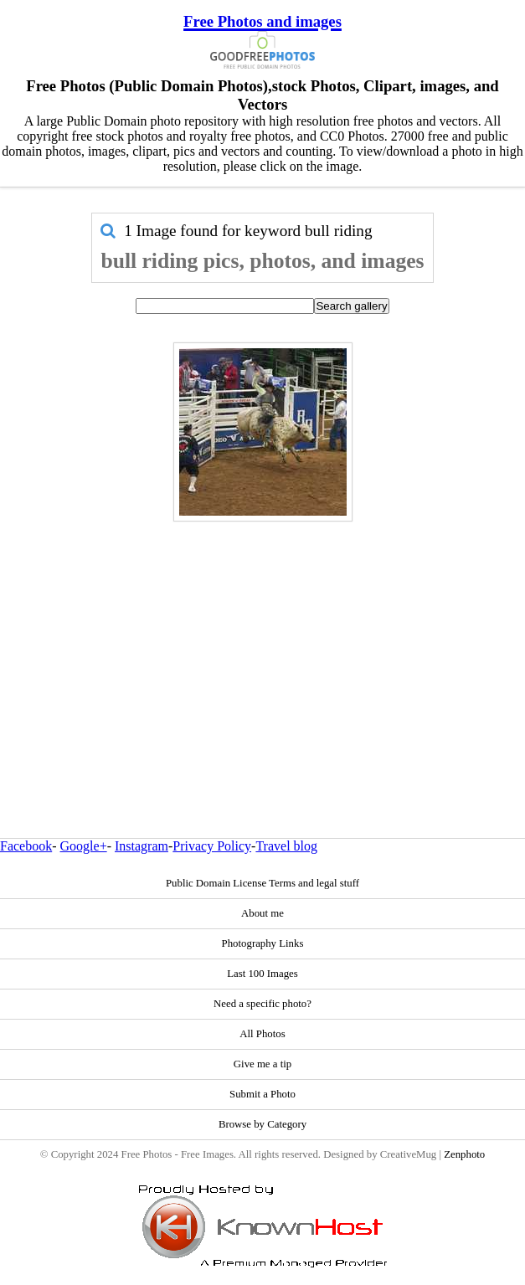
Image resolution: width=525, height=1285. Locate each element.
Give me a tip (262, 1064)
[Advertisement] (263, 644)
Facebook (26, 846)
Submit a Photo (262, 1094)
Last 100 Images (262, 973)
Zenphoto (464, 1154)
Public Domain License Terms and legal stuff (262, 883)
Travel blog (286, 846)
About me (262, 913)
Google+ (83, 846)
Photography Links (263, 943)
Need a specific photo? (262, 1004)
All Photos (262, 1034)
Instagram (141, 846)
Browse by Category (262, 1124)
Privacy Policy (211, 846)
